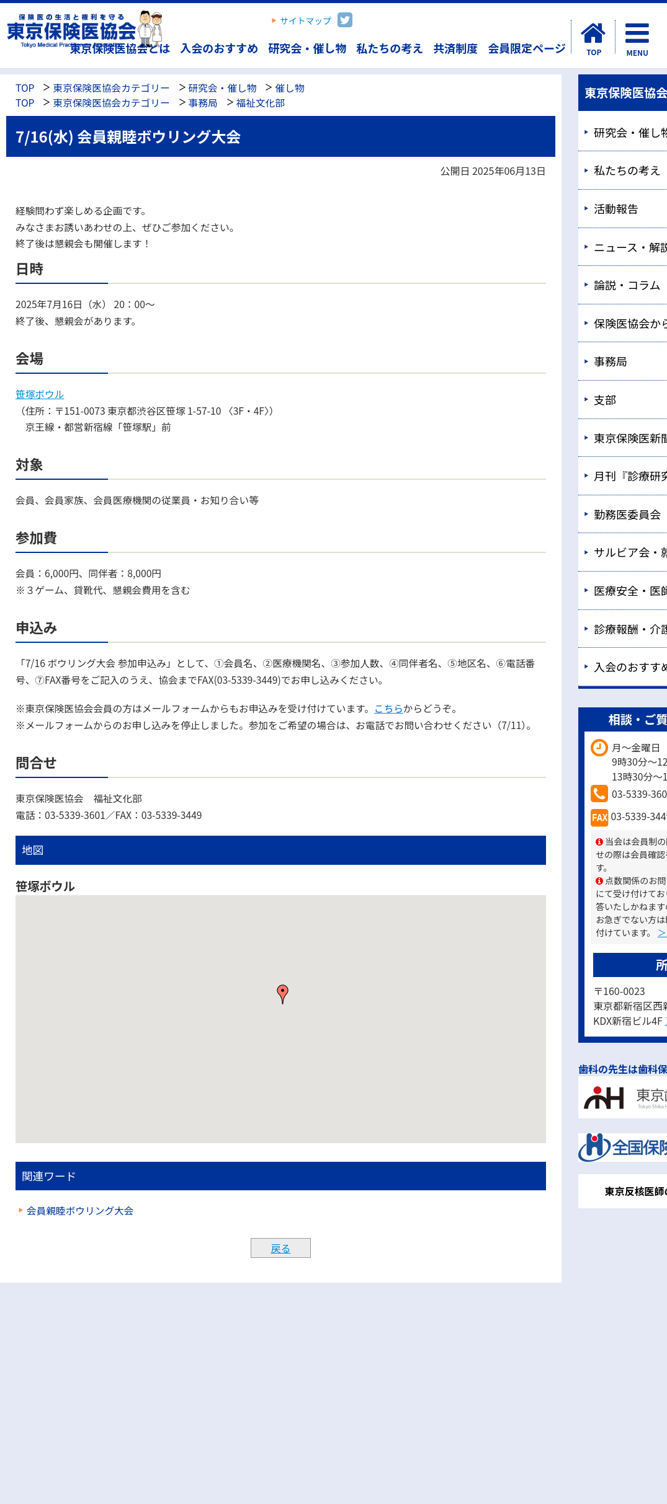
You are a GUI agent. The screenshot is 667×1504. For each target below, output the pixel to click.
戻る (280, 1248)
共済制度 (455, 48)
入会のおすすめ (219, 48)
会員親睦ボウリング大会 (80, 1210)
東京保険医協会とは (119, 48)
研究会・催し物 (307, 48)
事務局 (203, 102)
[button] (283, 994)
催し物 (289, 88)
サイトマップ (305, 20)
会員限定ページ (527, 48)
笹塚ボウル (40, 394)
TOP (25, 88)
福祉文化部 (260, 102)
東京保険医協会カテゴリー (111, 88)
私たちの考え (389, 48)
